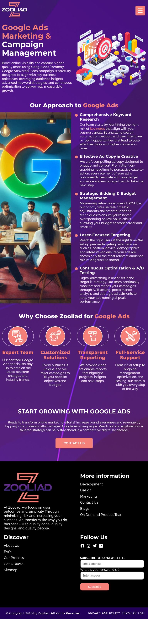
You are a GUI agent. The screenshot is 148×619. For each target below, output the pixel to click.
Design (86, 490)
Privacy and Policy (104, 613)
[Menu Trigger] (140, 10)
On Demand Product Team (102, 514)
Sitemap (10, 570)
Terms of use (133, 613)
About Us (11, 546)
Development (91, 484)
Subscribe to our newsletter (102, 558)
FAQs (8, 552)
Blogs (84, 508)
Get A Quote (14, 564)
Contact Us (89, 502)
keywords (97, 128)
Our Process (14, 558)
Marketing (88, 496)
